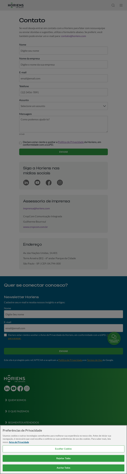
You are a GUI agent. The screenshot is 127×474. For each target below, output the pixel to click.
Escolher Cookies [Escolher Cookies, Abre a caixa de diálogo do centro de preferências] (63, 448)
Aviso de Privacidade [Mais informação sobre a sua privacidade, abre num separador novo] (19, 442)
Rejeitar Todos (63, 458)
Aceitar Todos (63, 467)
